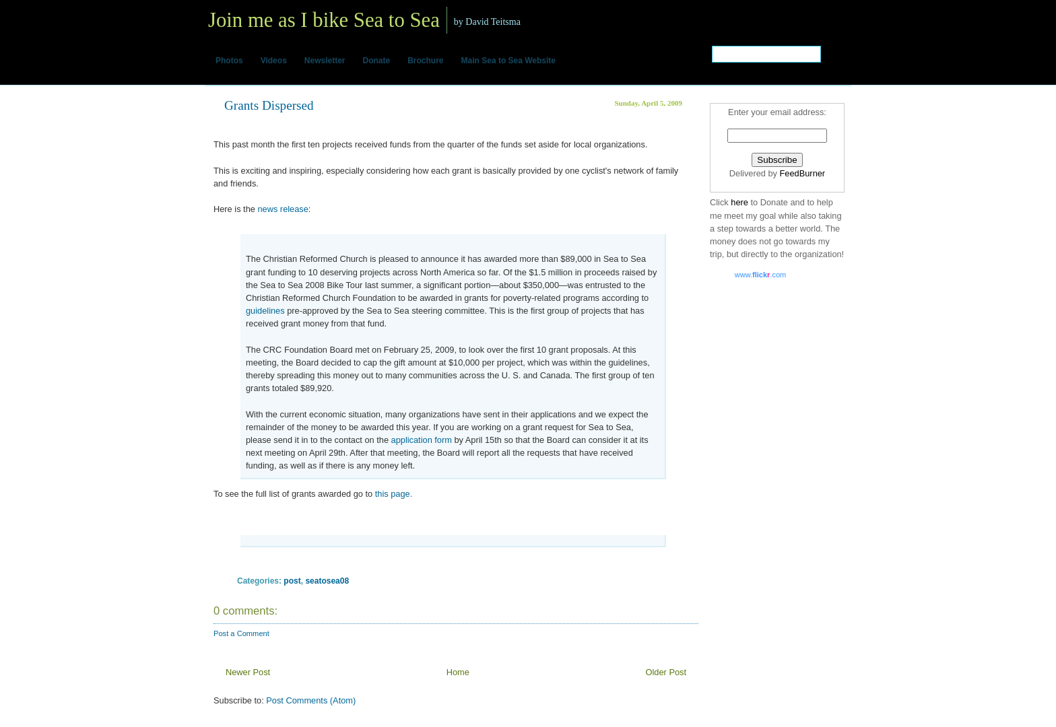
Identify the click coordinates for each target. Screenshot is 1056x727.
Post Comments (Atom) (311, 700)
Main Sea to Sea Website (508, 60)
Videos (274, 60)
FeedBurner (803, 173)
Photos (229, 60)
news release (282, 209)
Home (458, 672)
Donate (377, 60)
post (292, 581)
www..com (760, 275)
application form (421, 440)
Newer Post (248, 672)
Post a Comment (241, 633)
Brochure (425, 60)
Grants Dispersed (269, 105)
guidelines (265, 311)
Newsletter (324, 60)
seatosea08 (327, 581)
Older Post (666, 672)
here (740, 202)
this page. (392, 494)
